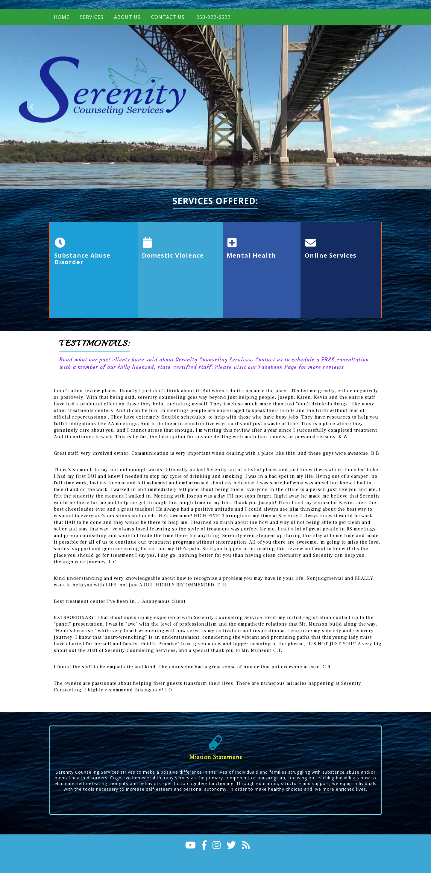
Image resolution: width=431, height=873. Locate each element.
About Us (127, 17)
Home (61, 17)
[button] (32, 107)
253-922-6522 (213, 17)
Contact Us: (168, 17)
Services (92, 17)
